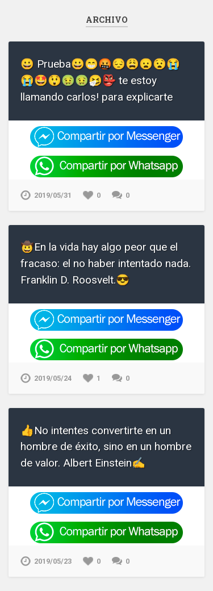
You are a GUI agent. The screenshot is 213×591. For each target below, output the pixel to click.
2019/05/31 (53, 195)
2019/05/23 (53, 561)
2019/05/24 (53, 378)
